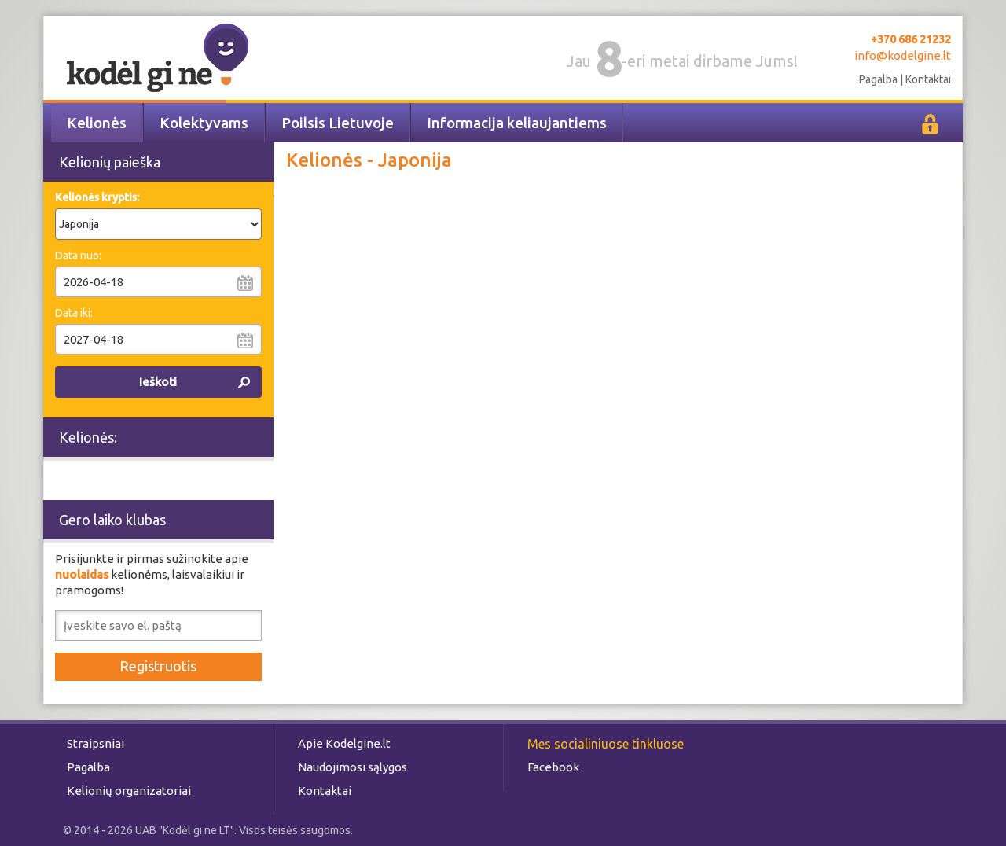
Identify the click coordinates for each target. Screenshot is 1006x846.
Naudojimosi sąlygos (352, 767)
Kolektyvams (204, 122)
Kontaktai (928, 79)
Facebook (553, 767)
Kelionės (97, 122)
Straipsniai (95, 743)
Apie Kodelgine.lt (344, 743)
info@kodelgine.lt (902, 55)
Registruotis (157, 666)
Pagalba (878, 79)
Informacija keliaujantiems (517, 122)
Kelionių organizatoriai (129, 790)
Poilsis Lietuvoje (337, 122)
